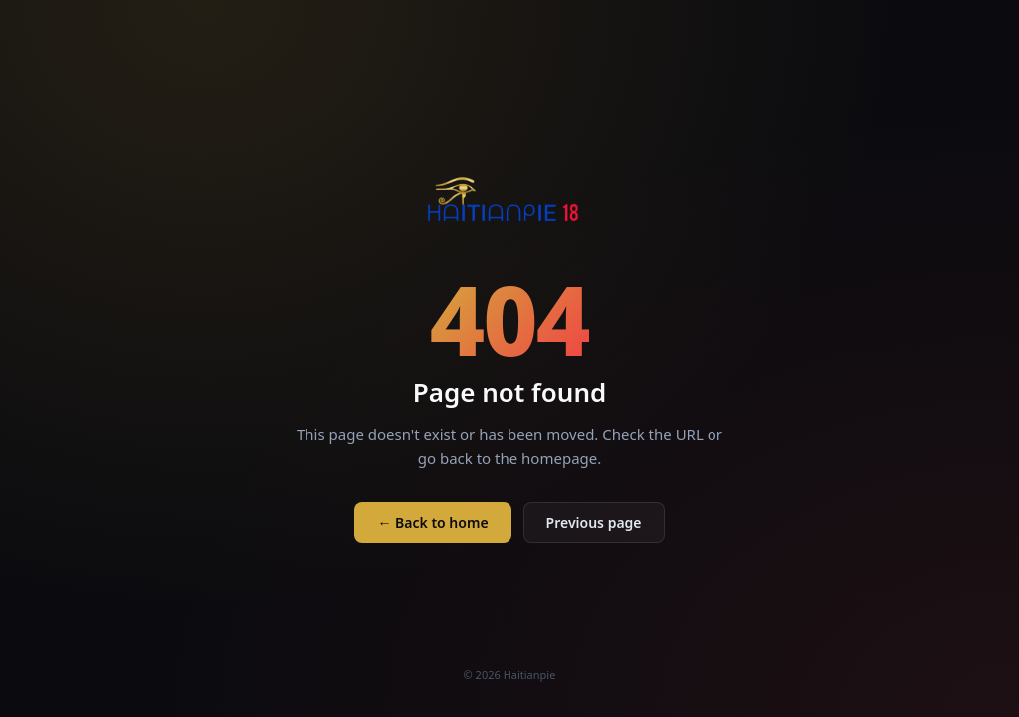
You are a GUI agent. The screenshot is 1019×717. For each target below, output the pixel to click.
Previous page (594, 522)
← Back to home (432, 522)
